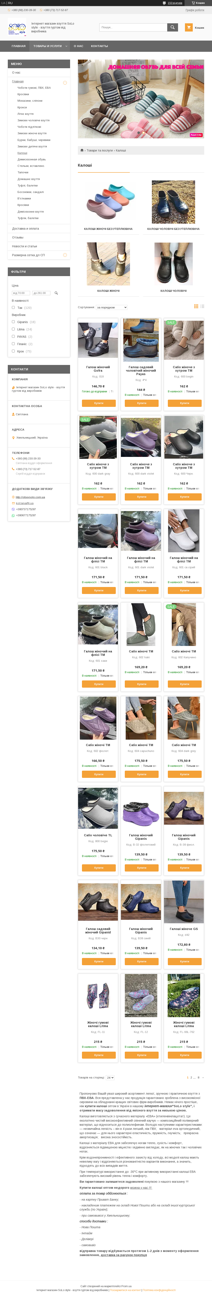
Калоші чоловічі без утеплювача (173, 228)
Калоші (22, 153)
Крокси (22, 107)
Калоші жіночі (108, 290)
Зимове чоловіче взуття (34, 120)
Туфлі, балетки (28, 185)
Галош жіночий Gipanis (141, 836)
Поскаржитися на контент (125, 1290)
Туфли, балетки (28, 218)
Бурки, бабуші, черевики (34, 140)
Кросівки (23, 94)
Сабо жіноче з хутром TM (184, 368)
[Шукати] (172, 27)
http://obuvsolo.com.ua (30, 497)
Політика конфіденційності (159, 1290)
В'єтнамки (24, 198)
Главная (19, 46)
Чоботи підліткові (29, 126)
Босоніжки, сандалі (31, 192)
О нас (78, 46)
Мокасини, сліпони (30, 100)
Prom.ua (126, 1286)
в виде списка (202, 307)
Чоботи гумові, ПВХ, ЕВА (34, 87)
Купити (98, 403)
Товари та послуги (100, 150)
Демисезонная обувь (32, 159)
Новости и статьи (24, 246)
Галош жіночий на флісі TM (98, 559)
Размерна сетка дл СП (28, 255)
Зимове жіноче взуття (32, 133)
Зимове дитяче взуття (32, 146)
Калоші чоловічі (174, 290)
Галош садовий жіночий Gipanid (98, 930)
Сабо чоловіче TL (98, 835)
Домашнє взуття (29, 179)
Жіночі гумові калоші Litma (98, 1024)
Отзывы (17, 237)
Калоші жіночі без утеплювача (108, 228)
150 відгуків (175, 3)
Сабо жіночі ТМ (141, 651)
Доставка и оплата (25, 228)
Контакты (99, 46)
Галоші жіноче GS (184, 929)
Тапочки (23, 172)
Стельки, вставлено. (31, 165)
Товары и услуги (47, 46)
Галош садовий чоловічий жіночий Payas (141, 370)
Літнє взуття (26, 113)
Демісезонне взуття (31, 211)
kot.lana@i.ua (25, 503)
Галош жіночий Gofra (98, 368)
